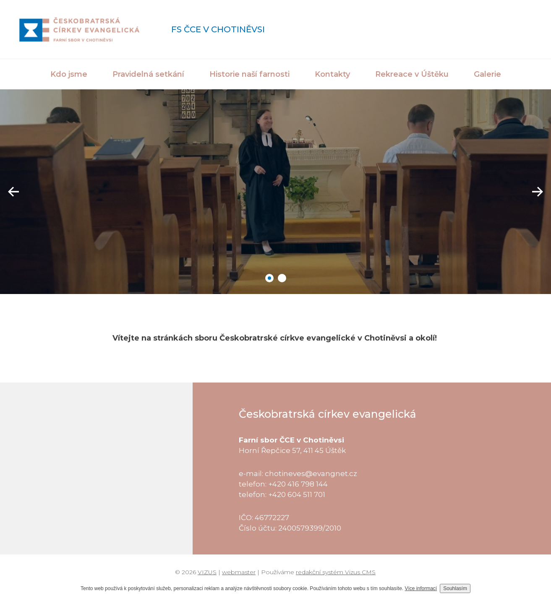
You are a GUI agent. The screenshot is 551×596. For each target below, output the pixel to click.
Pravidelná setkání (148, 74)
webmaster (239, 572)
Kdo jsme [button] (68, 74)
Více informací (421, 588)
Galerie (487, 74)
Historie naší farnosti (249, 74)
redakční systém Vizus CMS (336, 572)
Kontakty (332, 74)
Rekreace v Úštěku (412, 74)
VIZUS (207, 572)
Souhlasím (455, 588)
